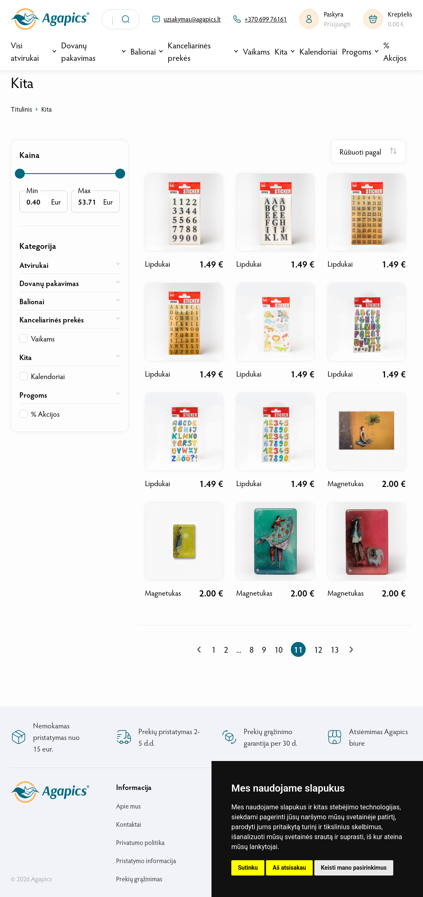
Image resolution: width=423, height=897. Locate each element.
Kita (281, 51)
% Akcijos (394, 51)
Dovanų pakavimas (78, 51)
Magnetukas (346, 483)
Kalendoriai (318, 51)
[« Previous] (199, 650)
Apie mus (128, 806)
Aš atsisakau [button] (289, 867)
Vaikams (256, 51)
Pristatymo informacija (146, 860)
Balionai (143, 51)
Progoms (356, 51)
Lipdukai (157, 263)
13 (334, 649)
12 (318, 649)
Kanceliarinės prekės (189, 51)
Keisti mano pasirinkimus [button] (354, 867)
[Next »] (351, 650)
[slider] (20, 174)
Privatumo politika (140, 842)
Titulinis (21, 109)
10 (278, 649)
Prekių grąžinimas (139, 878)
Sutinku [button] (248, 867)
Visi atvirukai (25, 51)
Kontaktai (128, 824)
